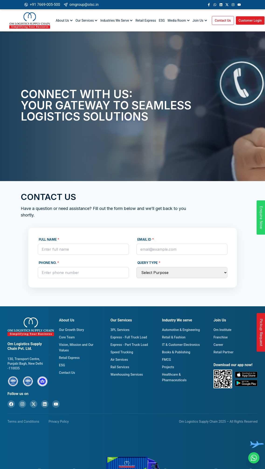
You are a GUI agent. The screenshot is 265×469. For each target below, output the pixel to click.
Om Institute (222, 330)
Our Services (86, 20)
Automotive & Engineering (181, 330)
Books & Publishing (176, 352)
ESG (162, 20)
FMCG (166, 359)
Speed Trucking (121, 352)
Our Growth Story (71, 330)
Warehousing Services (126, 374)
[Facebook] (11, 404)
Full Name (49, 239)
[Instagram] (22, 404)
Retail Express (145, 20)
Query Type (148, 262)
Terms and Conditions (23, 421)
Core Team (67, 337)
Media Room (179, 20)
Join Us (200, 20)
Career (218, 345)
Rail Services (119, 367)
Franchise (220, 337)
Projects (168, 367)
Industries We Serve (116, 20)
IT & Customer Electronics (181, 345)
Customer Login (250, 20)
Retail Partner (223, 352)
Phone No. (49, 262)
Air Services (119, 359)
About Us (64, 20)
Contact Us (223, 20)
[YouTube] (56, 404)
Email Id (145, 239)
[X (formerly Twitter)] (33, 404)
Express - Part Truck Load (129, 345)
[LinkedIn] (44, 404)
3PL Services (120, 330)
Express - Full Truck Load (128, 337)
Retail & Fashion (174, 337)
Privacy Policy (59, 421)
